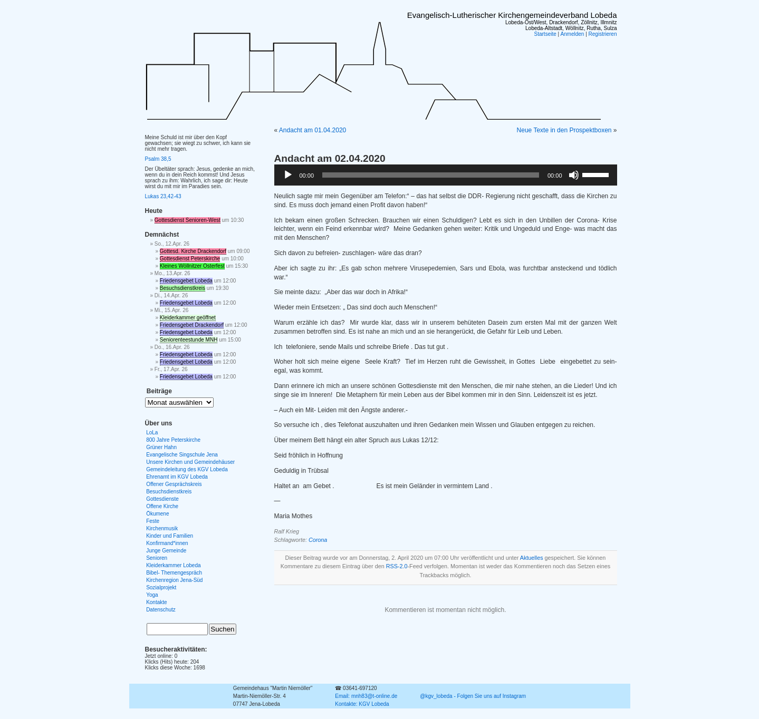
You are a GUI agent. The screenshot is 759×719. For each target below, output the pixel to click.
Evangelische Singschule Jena (182, 455)
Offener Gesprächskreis (173, 484)
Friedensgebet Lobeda (186, 281)
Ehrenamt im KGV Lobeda (177, 477)
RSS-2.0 (397, 566)
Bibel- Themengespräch (174, 573)
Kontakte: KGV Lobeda (362, 704)
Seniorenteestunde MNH (189, 340)
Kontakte (156, 602)
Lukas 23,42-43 (163, 196)
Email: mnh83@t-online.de (366, 696)
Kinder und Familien (169, 536)
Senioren (156, 558)
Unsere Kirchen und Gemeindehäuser (190, 462)
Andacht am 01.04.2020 (312, 130)
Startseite (545, 34)
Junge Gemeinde (166, 550)
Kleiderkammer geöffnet (188, 317)
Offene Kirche (162, 506)
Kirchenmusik (162, 528)
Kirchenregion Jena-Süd (174, 580)
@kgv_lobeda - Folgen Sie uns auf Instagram (473, 696)
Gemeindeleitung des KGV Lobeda (187, 469)
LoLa (152, 432)
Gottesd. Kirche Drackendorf (193, 251)
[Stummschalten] (574, 175)
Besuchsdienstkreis (182, 288)
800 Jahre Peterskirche (173, 440)
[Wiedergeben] (288, 175)
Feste (152, 521)
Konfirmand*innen (167, 543)
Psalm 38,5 (158, 159)
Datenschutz (161, 610)
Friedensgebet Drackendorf (192, 325)
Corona (318, 540)
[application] (445, 175)
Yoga (152, 595)
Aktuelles (531, 558)
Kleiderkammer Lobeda (173, 565)
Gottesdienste (162, 499)
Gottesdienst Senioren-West (187, 220)
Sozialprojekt (161, 587)
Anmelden (572, 34)
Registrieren (603, 34)
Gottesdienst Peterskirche (190, 258)
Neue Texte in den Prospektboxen (564, 130)
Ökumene (157, 514)
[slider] (430, 175)
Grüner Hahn (161, 447)
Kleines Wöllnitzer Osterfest (192, 266)
